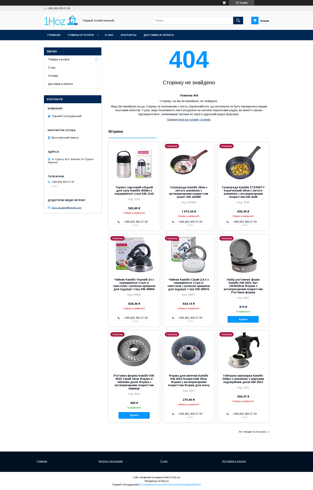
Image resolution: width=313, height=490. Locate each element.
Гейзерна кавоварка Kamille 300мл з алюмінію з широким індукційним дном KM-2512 (243, 379)
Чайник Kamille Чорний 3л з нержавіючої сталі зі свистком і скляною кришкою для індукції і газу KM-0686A (134, 284)
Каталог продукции (111, 461)
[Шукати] (238, 20)
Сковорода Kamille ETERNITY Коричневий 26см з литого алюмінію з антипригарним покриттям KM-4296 (243, 192)
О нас (109, 34)
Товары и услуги (80, 34)
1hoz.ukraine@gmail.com (66, 207)
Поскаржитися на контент (154, 484)
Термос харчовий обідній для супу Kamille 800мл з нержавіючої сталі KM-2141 (134, 190)
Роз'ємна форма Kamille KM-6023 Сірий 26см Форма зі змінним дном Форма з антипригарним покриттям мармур (134, 382)
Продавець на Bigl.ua (156, 481)
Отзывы (53, 75)
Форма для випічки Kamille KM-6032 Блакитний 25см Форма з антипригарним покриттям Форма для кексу (189, 380)
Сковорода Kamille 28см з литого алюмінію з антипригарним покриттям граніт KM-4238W (188, 192)
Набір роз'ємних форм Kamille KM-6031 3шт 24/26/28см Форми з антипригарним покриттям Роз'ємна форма (243, 286)
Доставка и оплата (159, 34)
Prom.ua (175, 477)
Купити (243, 319)
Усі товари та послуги (252, 431)
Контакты (128, 34)
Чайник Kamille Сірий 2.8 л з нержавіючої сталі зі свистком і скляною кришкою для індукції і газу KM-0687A (188, 284)
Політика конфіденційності (186, 484)
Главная (54, 34)
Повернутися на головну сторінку (189, 119)
